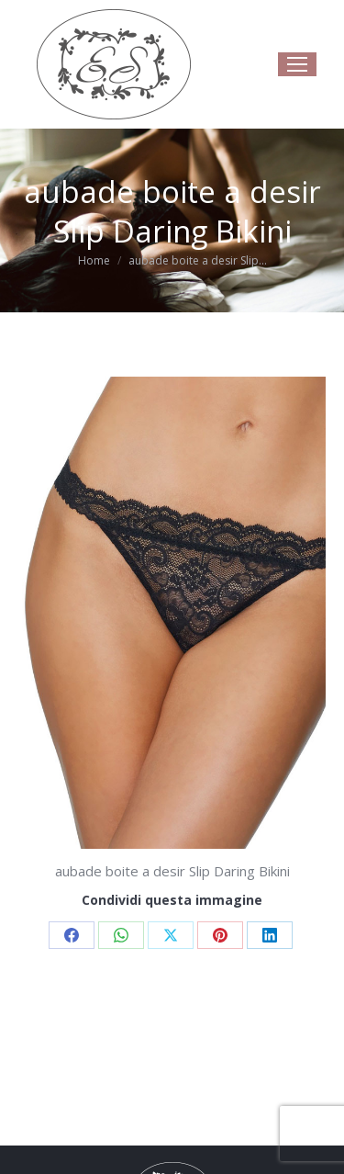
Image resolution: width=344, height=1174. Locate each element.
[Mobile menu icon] (297, 64)
